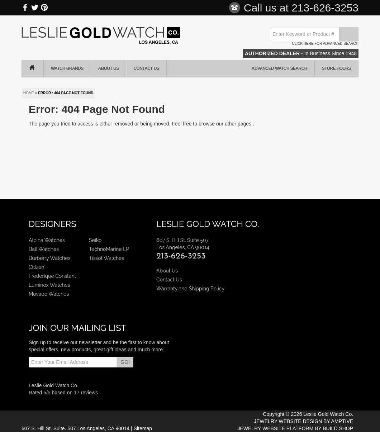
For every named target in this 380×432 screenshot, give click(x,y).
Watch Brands (67, 68)
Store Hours (336, 68)
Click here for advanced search (325, 44)
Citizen (36, 267)
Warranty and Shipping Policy (190, 288)
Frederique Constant (52, 276)
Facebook (25, 7)
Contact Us (146, 68)
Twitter (35, 7)
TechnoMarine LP (109, 249)
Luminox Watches (49, 285)
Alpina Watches (47, 240)
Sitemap (143, 428)
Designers (52, 224)
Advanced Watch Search (279, 68)
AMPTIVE (342, 421)
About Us (108, 68)
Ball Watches (44, 249)
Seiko (95, 240)
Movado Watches (49, 294)
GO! (125, 362)
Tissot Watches (106, 258)
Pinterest (44, 7)
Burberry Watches (49, 258)
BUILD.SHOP (338, 428)
